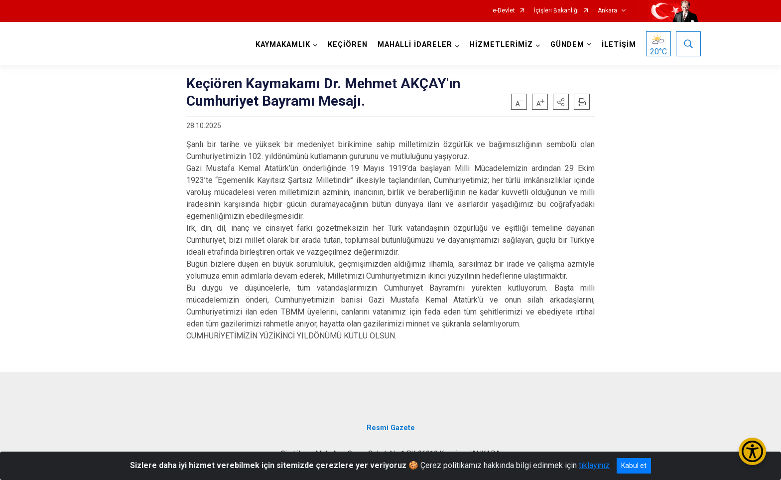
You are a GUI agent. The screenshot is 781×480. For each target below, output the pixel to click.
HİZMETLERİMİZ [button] (501, 44)
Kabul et (634, 466)
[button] (561, 102)
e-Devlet (504, 10)
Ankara (607, 10)
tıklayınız (594, 465)
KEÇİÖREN (348, 44)
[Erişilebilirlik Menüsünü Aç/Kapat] (752, 451)
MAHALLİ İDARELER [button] (415, 44)
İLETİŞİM (619, 44)
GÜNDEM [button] (567, 44)
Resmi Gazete (391, 428)
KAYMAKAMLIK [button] (283, 44)
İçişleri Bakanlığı (556, 10)
